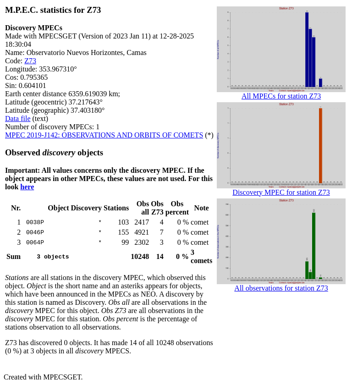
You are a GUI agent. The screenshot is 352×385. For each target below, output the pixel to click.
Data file (18, 118)
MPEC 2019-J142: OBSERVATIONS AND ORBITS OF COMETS (104, 135)
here (27, 187)
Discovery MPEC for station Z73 (281, 189)
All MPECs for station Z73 (281, 93)
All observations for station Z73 (281, 285)
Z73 (30, 61)
